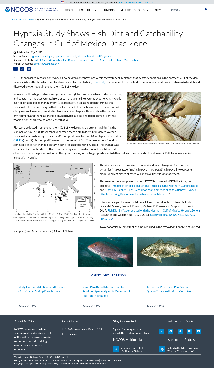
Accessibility (52, 363)
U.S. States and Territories (109, 60)
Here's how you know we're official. (136, 2)
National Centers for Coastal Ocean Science (51, 357)
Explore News (27, 19)
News (158, 10)
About (69, 10)
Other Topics (47, 56)
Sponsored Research (65, 56)
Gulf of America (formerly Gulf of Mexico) (55, 60)
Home (15, 19)
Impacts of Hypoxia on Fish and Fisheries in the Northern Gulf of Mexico (155, 185)
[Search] (206, 9)
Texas (91, 60)
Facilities (88, 10)
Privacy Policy (38, 363)
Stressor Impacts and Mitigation (94, 56)
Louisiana (82, 60)
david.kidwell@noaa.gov (46, 63)
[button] (15, 69)
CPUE (18, 140)
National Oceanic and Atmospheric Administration (75, 360)
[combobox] (186, 9)
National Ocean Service (111, 360)
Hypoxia (34, 56)
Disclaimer (65, 363)
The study (100, 82)
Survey (75, 363)
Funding (109, 10)
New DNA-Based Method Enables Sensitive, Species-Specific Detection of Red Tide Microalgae (106, 291)
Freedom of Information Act (93, 363)
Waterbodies (131, 60)
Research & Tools (134, 10)
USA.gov (18, 360)
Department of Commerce (36, 360)
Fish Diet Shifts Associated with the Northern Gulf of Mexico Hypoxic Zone (154, 210)
